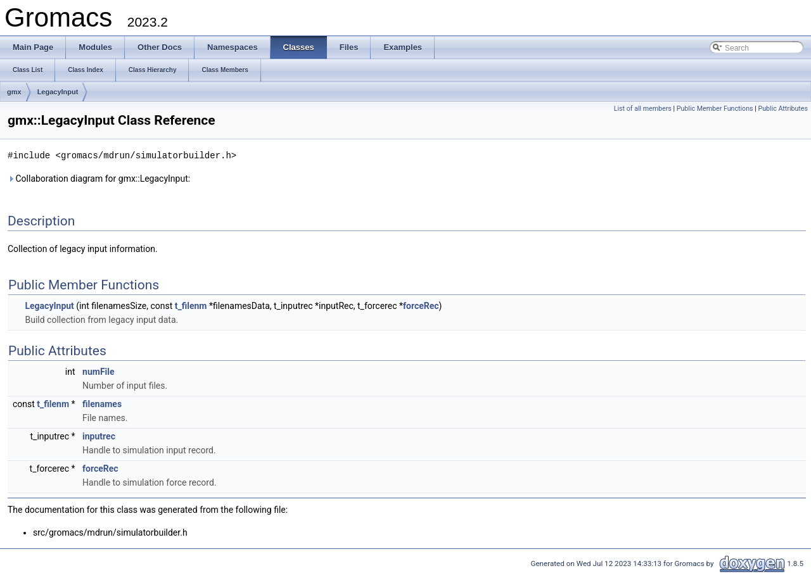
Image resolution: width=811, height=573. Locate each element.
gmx (14, 92)
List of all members (643, 108)
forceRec (421, 305)
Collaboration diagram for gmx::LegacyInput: (99, 178)
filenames (102, 403)
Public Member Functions (715, 108)
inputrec (98, 436)
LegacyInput (58, 92)
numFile (98, 371)
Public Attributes (783, 108)
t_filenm (191, 305)
